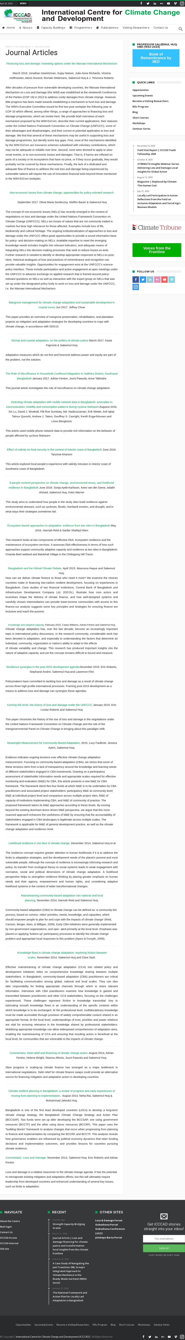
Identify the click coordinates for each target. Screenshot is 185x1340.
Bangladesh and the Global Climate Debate (35, 568)
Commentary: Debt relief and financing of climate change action (48, 1052)
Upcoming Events (142, 95)
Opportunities (140, 90)
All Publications (23, 46)
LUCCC (99, 1233)
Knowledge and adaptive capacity (26, 624)
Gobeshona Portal (106, 1224)
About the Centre (10, 1221)
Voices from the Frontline (157, 250)
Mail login (6, 1226)
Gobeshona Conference (110, 1228)
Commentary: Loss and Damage (26, 1157)
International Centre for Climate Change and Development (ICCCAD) (53, 1336)
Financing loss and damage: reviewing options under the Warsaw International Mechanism (61, 63)
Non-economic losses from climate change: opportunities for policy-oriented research (62, 192)
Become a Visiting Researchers (150, 101)
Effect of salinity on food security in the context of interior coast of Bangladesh (54, 449)
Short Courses (140, 117)
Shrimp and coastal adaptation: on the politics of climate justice (49, 340)
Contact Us (6, 1232)
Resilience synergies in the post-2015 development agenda (42, 666)
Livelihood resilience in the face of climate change (39, 843)
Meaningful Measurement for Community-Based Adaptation (43, 742)
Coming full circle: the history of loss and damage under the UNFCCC (49, 704)
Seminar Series (141, 128)
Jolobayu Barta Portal (108, 1237)
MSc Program (140, 106)
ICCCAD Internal (9, 1243)
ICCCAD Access (8, 1237)
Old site (4, 1248)
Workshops (138, 123)
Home (8, 46)
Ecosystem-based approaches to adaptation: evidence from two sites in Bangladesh (59, 525)
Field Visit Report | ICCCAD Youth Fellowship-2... (56, 3)
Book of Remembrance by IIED (156, 57)
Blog (135, 112)
